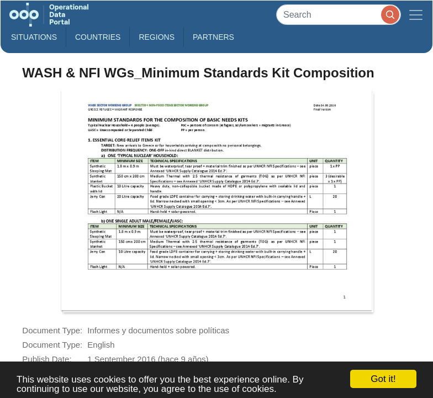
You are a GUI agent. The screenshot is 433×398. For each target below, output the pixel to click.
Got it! (383, 379)
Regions (157, 37)
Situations (34, 37)
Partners (213, 37)
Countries (97, 37)
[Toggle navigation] (416, 14)
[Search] (338, 14)
